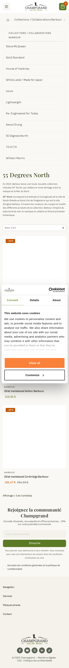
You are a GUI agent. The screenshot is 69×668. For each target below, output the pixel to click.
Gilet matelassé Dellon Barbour (24, 391)
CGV (19, 660)
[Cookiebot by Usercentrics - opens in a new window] (49, 290)
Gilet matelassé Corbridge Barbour (26, 477)
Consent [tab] (12, 300)
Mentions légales (47, 657)
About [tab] (56, 300)
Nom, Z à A (10, 227)
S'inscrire (34, 543)
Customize (34, 374)
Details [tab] (34, 300)
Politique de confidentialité (37, 660)
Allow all (34, 363)
